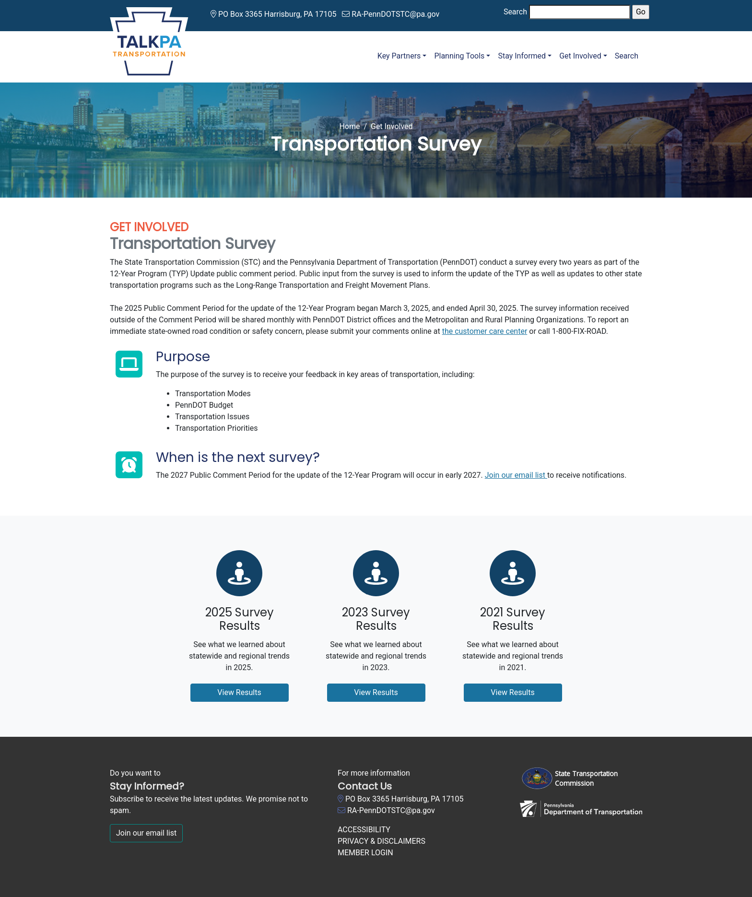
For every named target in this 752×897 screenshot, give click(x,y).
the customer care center (485, 331)
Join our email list (516, 475)
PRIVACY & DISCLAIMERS (381, 841)
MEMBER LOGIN (365, 852)
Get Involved (580, 55)
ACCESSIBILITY (364, 829)
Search (515, 11)
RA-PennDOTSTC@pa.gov (395, 14)
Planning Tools (459, 55)
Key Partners (399, 55)
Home (349, 126)
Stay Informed (522, 55)
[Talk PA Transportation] (149, 39)
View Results (239, 692)
